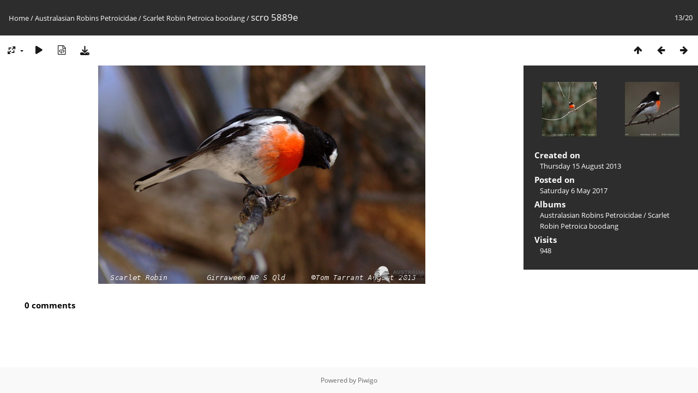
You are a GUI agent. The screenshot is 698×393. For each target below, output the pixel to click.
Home (19, 18)
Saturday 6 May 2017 (573, 190)
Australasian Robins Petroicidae (86, 18)
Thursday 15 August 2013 (580, 166)
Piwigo (367, 380)
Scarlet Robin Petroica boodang (194, 18)
